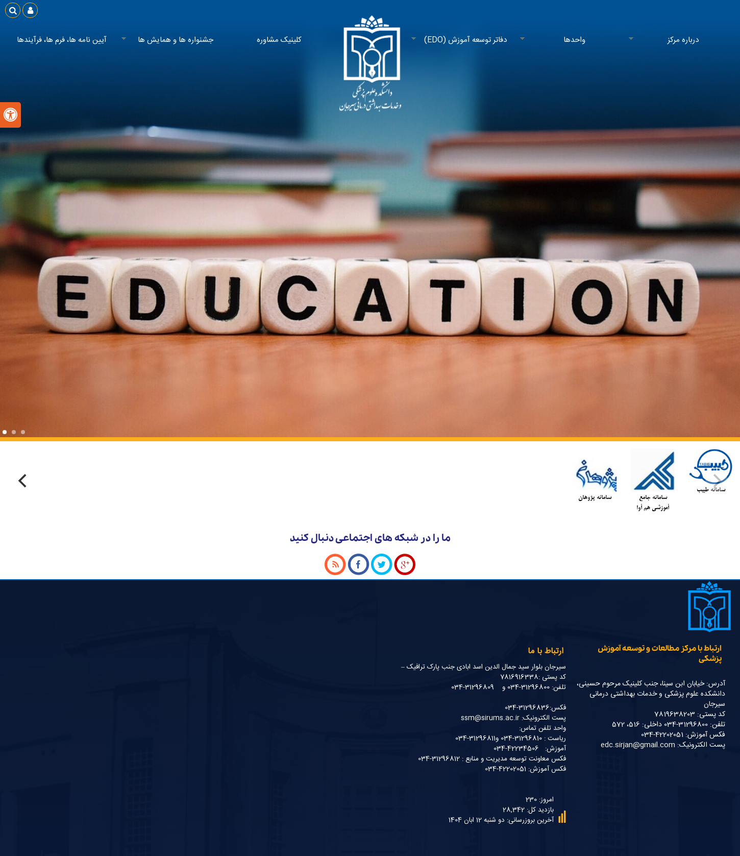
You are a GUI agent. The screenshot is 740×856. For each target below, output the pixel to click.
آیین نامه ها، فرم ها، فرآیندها (62, 40)
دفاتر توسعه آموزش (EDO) (463, 40)
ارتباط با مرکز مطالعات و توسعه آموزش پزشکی (660, 653)
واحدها (572, 40)
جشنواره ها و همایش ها (173, 40)
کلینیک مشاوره (279, 40)
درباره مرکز (680, 40)
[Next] (24, 481)
